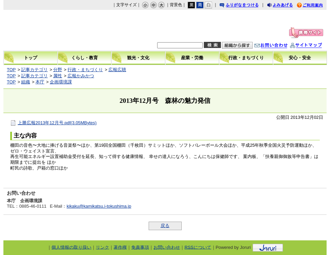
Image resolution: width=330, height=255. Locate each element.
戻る (165, 225)
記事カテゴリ (34, 69)
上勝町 (50, 30)
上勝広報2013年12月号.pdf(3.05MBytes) (57, 122)
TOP (11, 69)
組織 (25, 81)
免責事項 (140, 247)
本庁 (39, 81)
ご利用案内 (315, 6)
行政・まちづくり (85, 69)
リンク (102, 247)
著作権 (120, 247)
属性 (57, 75)
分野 (57, 69)
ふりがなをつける (245, 6)
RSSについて (197, 247)
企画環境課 (61, 81)
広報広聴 (117, 69)
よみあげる (286, 6)
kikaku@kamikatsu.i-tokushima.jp (98, 206)
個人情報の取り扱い (71, 247)
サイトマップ (313, 46)
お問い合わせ (278, 46)
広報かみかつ (81, 75)
